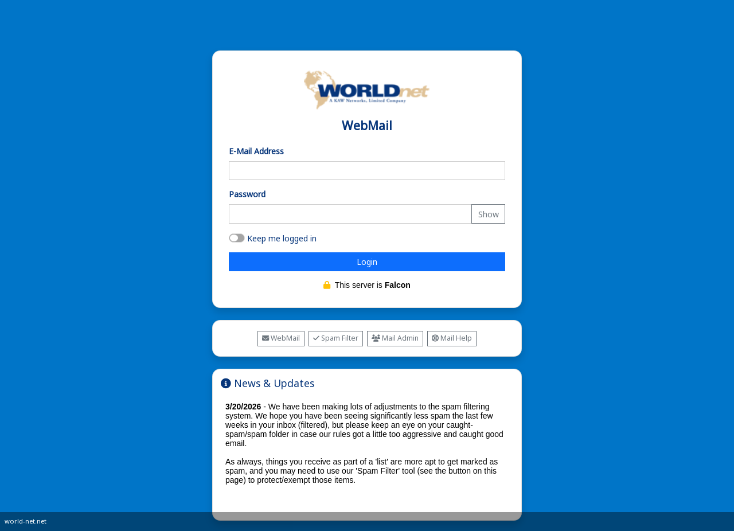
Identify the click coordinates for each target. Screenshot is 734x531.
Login (367, 261)
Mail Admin (395, 338)
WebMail (281, 338)
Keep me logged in (282, 238)
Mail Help (452, 338)
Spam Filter (335, 338)
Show (488, 214)
